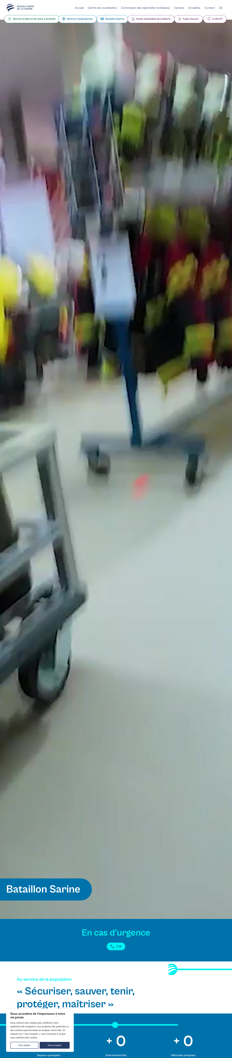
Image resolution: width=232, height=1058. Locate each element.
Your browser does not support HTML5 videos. (116, 469)
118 (116, 946)
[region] (40, 1030)
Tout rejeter (24, 1045)
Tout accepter (55, 1045)
